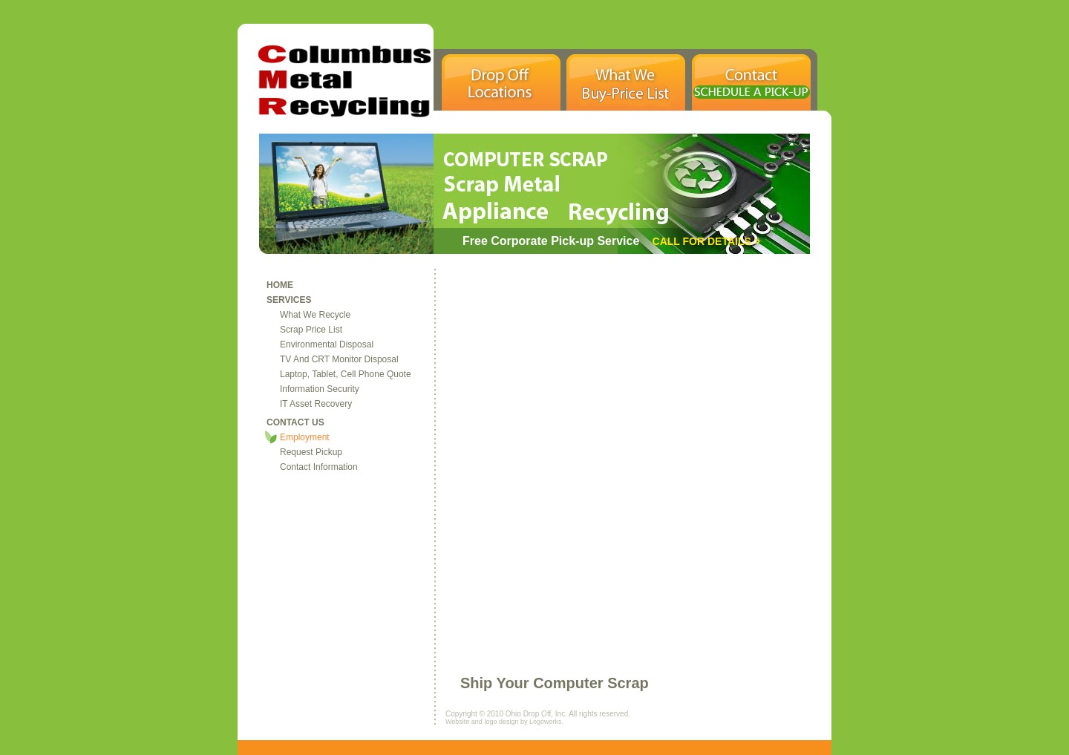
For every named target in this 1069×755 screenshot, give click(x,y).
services (289, 300)
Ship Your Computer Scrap (554, 683)
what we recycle (315, 315)
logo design (501, 721)
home (280, 285)
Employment (305, 437)
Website (458, 721)
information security (319, 389)
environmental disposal (326, 344)
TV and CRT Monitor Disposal (339, 359)
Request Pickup (311, 452)
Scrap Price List (311, 329)
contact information (319, 467)
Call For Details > (705, 241)
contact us (295, 422)
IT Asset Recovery (316, 404)
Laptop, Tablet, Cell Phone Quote (345, 374)
